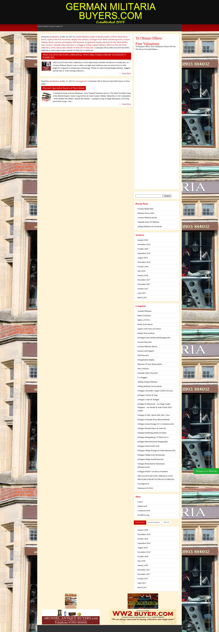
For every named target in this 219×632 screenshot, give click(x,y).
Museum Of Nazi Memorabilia (115, 42)
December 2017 (143, 280)
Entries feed (142, 506)
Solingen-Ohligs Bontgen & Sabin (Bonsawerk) (156, 450)
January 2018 (142, 275)
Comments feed (143, 510)
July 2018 (141, 271)
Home (39, 24)
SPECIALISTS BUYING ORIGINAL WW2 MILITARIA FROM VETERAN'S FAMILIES (155, 477)
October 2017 (142, 288)
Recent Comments (154, 522)
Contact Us (59, 24)
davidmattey (54, 37)
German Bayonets (144, 342)
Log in (140, 502)
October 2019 (142, 249)
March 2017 (142, 297)
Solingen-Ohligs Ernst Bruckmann (151, 455)
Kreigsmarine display (93, 42)
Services (52, 24)
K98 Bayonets (78, 42)
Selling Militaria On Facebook (149, 226)
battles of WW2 (110, 37)
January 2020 (142, 240)
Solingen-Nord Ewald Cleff (148, 446)
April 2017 (141, 293)
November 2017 (143, 284)
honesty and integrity (63, 42)
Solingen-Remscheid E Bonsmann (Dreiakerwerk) (151, 465)
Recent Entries (140, 522)
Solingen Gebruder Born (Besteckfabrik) (153, 419)
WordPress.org (143, 515)
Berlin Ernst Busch (145, 324)
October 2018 (142, 266)
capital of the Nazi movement (59, 39)
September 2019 (143, 253)
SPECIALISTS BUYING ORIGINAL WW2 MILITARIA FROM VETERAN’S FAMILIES (84, 56)
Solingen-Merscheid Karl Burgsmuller (152, 441)
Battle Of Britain (96, 37)
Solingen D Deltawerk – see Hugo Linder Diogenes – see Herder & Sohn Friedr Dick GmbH (154, 407)
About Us (166, 522)
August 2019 (142, 258)
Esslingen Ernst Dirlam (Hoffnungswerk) (106, 39)
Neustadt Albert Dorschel (64, 45)
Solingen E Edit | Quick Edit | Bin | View (153, 415)
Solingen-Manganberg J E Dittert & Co (153, 437)
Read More (126, 73)
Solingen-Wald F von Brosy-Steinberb (152, 471)
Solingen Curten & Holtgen (148, 399)
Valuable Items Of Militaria (148, 222)
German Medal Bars (145, 209)
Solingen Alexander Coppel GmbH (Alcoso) (155, 391)
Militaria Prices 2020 (145, 213)
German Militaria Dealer (147, 217)
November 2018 (143, 262)
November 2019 (143, 244)
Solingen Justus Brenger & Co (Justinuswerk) (155, 424)
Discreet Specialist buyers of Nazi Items (63, 88)
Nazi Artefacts (47, 45)
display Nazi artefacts (80, 39)
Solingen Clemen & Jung (147, 395)
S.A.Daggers (80, 45)
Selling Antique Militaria (96, 45)
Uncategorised (81, 81)
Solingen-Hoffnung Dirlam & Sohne (151, 433)
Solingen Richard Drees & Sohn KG (151, 428)
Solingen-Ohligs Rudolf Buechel (150, 459)
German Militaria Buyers (147, 346)
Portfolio (45, 24)
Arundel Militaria (82, 37)
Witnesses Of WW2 (145, 488)
